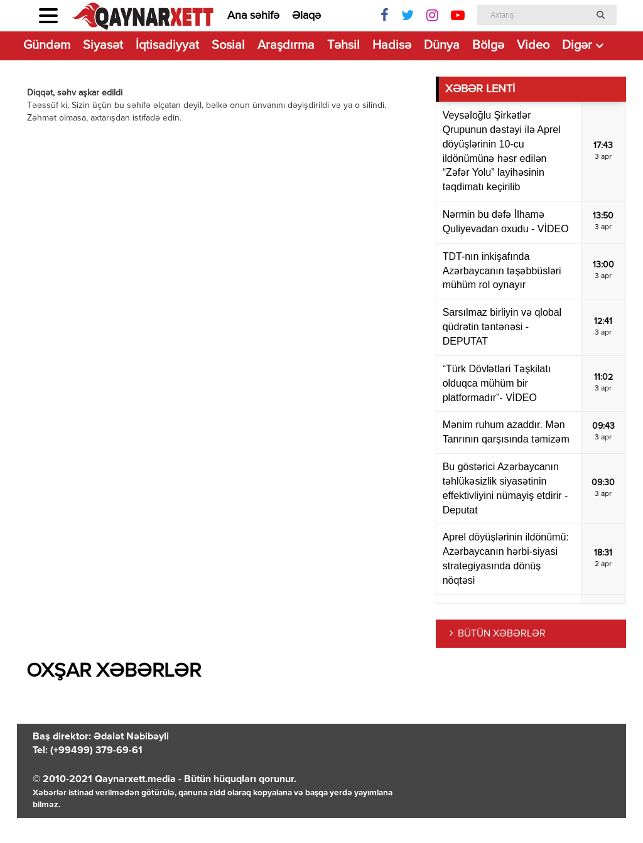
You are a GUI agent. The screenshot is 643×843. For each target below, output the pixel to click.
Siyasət (103, 45)
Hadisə (391, 45)
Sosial (228, 45)
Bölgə (488, 45)
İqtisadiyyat (167, 45)
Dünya (442, 45)
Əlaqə (306, 15)
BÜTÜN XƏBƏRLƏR (502, 634)
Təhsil (343, 45)
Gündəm (46, 45)
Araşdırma (286, 45)
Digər (577, 45)
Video (533, 45)
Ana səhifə (253, 15)
